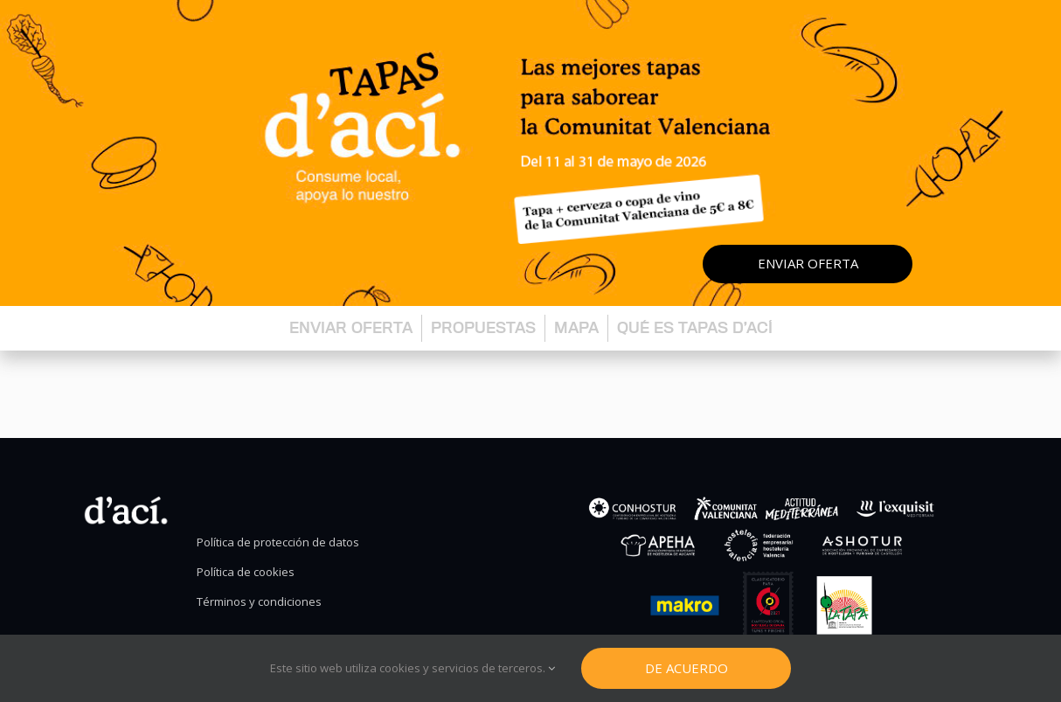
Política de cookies (246, 572)
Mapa (576, 327)
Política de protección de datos (278, 542)
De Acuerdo (686, 668)
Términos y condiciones (259, 601)
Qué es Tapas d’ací (695, 327)
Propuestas (483, 327)
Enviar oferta (808, 263)
